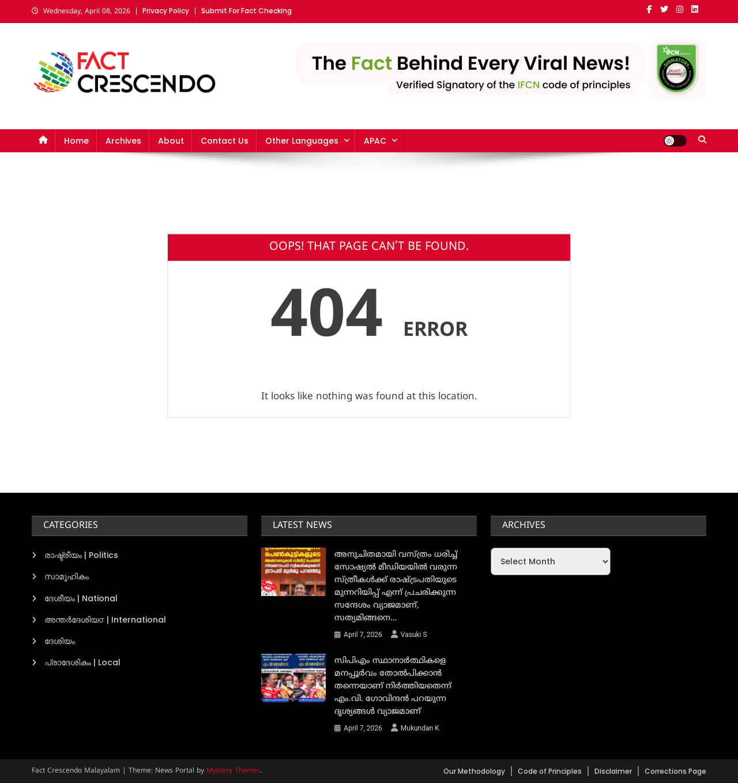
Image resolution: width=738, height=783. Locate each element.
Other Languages (301, 141)
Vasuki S (414, 635)
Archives (123, 141)
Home (76, 141)
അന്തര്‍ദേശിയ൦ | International (105, 619)
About (171, 141)
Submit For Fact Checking (246, 11)
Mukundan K (420, 728)
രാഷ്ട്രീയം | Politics (81, 555)
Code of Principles (550, 771)
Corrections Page (675, 771)
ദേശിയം (59, 641)
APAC (375, 141)
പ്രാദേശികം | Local (82, 662)
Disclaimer (613, 771)
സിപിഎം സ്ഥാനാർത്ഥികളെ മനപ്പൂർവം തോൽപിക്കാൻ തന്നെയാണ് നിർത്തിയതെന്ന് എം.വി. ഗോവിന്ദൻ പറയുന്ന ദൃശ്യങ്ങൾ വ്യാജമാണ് (392, 686)
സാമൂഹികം (66, 576)
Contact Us (224, 141)
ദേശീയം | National (81, 598)
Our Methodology (474, 771)
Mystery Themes (233, 771)
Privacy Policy (165, 11)
